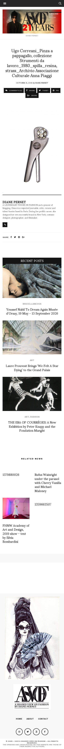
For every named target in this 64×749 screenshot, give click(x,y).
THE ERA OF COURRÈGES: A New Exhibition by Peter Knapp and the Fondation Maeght (32, 426)
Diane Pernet (41, 82)
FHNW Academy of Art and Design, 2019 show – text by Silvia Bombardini (16, 533)
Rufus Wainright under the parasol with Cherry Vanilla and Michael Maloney (48, 482)
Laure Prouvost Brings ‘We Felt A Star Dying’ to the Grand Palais (32, 367)
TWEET (43, 90)
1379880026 (11, 474)
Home (19, 719)
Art (32, 360)
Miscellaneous (32, 304)
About (30, 719)
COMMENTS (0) (13, 90)
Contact (43, 719)
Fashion (35, 417)
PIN (56, 90)
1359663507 (43, 504)
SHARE (30, 90)
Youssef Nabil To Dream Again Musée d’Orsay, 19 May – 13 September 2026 (32, 311)
